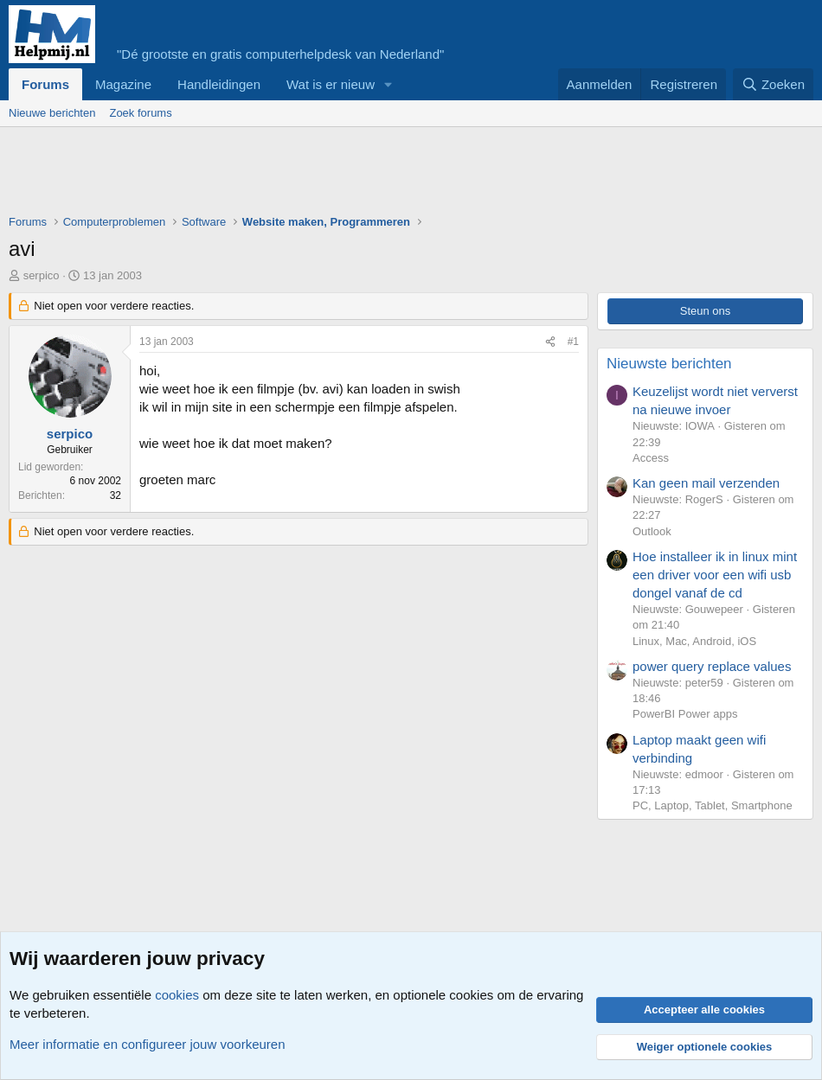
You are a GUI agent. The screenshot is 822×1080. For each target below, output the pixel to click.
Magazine (123, 84)
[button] (388, 84)
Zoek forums (140, 112)
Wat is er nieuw (330, 84)
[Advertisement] (324, 175)
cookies (177, 994)
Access (651, 457)
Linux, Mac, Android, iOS (694, 641)
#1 (573, 342)
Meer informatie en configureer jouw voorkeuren (148, 1044)
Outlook (652, 531)
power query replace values (712, 666)
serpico (41, 275)
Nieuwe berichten (52, 112)
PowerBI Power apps (685, 713)
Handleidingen (218, 84)
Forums (45, 84)
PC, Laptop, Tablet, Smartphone (713, 805)
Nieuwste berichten (669, 363)
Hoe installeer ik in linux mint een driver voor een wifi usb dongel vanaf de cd (715, 574)
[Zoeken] (773, 84)
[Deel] (550, 342)
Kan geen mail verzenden (706, 483)
